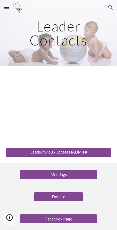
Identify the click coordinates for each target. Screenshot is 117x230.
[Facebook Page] (58, 219)
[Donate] (58, 197)
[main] (58, 33)
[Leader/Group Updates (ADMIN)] (58, 152)
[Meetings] (58, 174)
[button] (6, 7)
